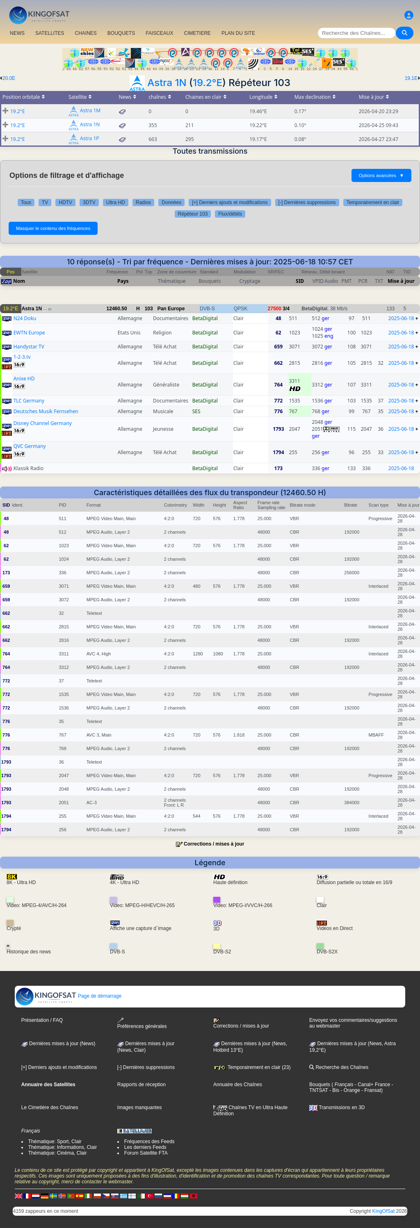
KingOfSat (383, 1211)
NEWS (17, 33)
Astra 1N (166, 83)
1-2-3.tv (22, 356)
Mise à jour (401, 280)
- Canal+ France (372, 1084)
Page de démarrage (68, 996)
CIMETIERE (197, 33)
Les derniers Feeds (145, 1147)
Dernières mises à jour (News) (58, 1043)
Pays (123, 280)
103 (149, 309)
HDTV (65, 202)
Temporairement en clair (373, 202)
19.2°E (207, 83)
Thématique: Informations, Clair (62, 1147)
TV (45, 202)
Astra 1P (89, 138)
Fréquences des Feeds (149, 1141)
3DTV (89, 202)
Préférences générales (142, 1023)
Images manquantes (139, 1107)
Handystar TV (29, 346)
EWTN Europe (29, 332)
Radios (143, 202)
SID (300, 280)
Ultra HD (115, 202)
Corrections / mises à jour (214, 844)
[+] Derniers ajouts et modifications (229, 202)
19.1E (411, 78)
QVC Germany (30, 446)
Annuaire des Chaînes (237, 1084)
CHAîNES (85, 33)
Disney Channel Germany (43, 423)
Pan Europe (171, 309)
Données (171, 202)
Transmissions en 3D (337, 1107)
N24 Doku (25, 318)
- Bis (333, 1090)
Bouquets (319, 1084)
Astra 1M (90, 110)
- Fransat (370, 1090)
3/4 (286, 309)
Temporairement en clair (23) (252, 1067)
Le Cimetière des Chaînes (49, 1107)
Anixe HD (24, 378)
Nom (19, 280)
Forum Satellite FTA (146, 1153)
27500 (274, 309)
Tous (26, 202)
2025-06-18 (401, 318)
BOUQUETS (121, 33)
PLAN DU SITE (238, 33)
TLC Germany (29, 400)
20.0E (8, 78)
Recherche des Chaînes (338, 1067)
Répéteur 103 (193, 214)
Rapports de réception (141, 1084)
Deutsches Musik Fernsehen (46, 411)
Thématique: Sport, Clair (55, 1141)
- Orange (349, 1090)
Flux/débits (230, 214)
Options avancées (381, 175)
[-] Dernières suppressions (307, 202)
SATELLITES (49, 33)
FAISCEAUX (159, 33)
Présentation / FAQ (42, 1020)
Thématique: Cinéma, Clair (57, 1153)
